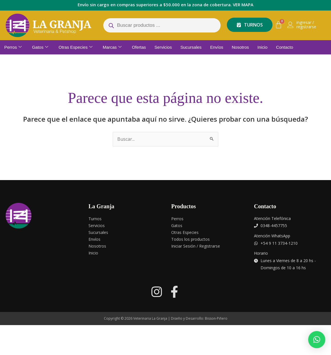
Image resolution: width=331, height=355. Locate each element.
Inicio (262, 47)
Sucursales (190, 47)
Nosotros (240, 47)
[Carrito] (278, 24)
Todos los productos (190, 239)
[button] (316, 339)
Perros (13, 47)
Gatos (40, 47)
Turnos (95, 218)
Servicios (163, 47)
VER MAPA (243, 4)
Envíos (216, 47)
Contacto (284, 47)
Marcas (112, 47)
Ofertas (139, 47)
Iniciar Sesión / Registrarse (195, 246)
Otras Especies (75, 47)
